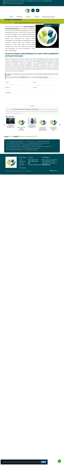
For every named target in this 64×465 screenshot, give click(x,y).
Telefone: (7, 87)
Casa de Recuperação (29, 141)
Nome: (7, 82)
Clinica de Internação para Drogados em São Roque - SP (10, 126)
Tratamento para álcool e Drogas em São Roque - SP (43, 129)
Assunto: (35, 87)
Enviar (32, 105)
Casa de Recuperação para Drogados (14, 149)
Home (11, 17)
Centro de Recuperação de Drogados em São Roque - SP (32, 126)
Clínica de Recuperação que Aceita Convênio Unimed (38, 143)
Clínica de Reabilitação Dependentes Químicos (16, 143)
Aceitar (43, 462)
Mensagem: (8, 92)
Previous (4, 125)
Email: (35, 82)
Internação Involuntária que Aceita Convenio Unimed (41, 146)
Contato (36, 17)
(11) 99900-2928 (48, 1)
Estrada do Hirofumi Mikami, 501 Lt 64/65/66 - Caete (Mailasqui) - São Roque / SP (23, 1)
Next (59, 125)
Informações (22, 168)
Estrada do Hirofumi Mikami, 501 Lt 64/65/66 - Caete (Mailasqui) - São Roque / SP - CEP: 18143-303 (50, 162)
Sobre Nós (19, 17)
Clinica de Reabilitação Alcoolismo (30, 149)
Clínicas (28, 17)
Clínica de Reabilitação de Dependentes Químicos (31, 144)
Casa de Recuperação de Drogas (13, 144)
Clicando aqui (44, 77)
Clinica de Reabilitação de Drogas (42, 141)
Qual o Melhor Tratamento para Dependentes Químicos (53, 130)
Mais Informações (49, 17)
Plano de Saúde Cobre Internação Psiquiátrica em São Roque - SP (21, 130)
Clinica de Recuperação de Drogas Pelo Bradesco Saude (18, 146)
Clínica (21, 163)
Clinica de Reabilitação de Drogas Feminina (31, 148)
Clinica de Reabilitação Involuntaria (13, 148)
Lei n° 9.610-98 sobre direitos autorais (13, 113)
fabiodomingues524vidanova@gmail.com (14, 3)
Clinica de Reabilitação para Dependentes (15, 141)
